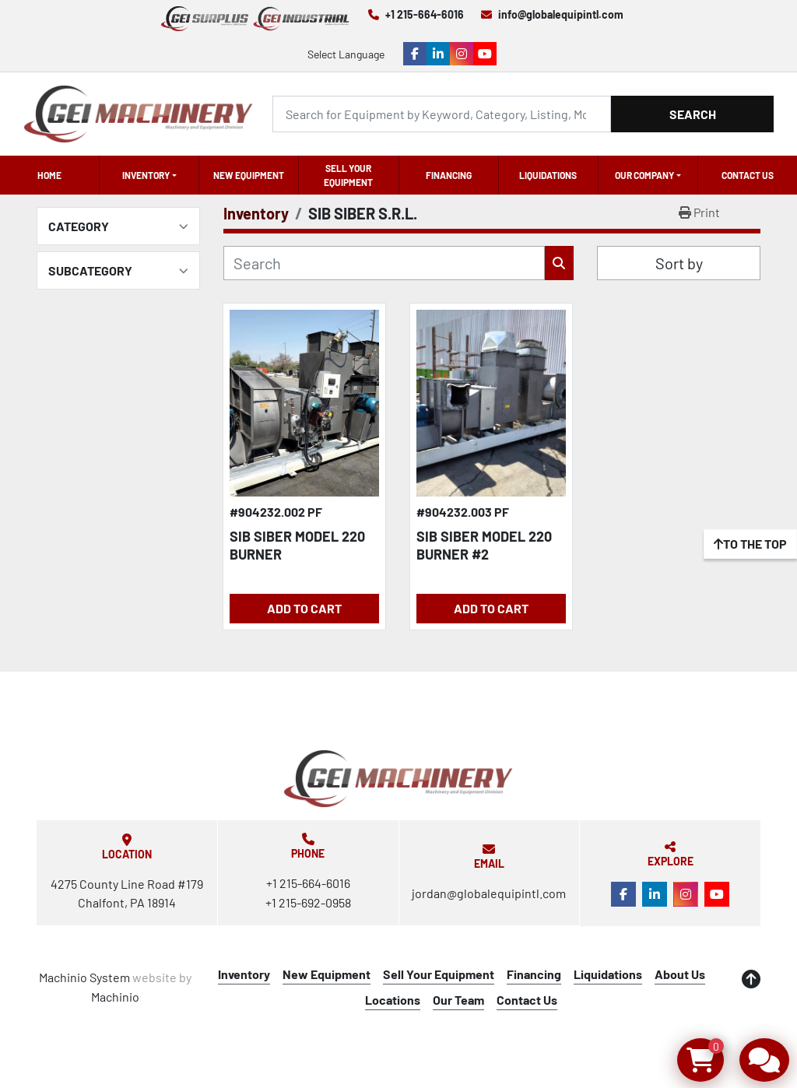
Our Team (458, 999)
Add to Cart (304, 608)
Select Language (345, 54)
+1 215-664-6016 (424, 14)
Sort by (679, 263)
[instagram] (461, 53)
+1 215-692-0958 (308, 902)
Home (49, 175)
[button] (149, 175)
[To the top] (750, 544)
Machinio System (84, 977)
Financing (449, 175)
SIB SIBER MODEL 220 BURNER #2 (484, 545)
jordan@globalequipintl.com (489, 893)
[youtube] (485, 53)
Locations (392, 999)
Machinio (115, 996)
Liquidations (548, 175)
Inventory (146, 175)
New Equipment (248, 175)
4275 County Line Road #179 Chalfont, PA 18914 (127, 893)
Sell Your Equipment (348, 175)
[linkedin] (438, 53)
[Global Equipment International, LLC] (398, 778)
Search (692, 114)
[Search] (441, 114)
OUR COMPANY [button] (644, 175)
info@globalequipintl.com (560, 14)
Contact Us (748, 175)
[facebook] (415, 53)
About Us (680, 974)
